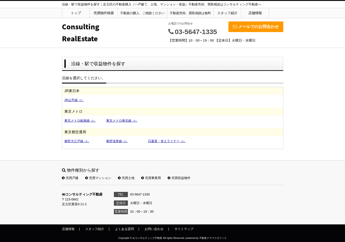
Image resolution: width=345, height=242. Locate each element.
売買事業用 (151, 178)
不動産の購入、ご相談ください (142, 13)
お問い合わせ (154, 229)
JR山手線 (74, 100)
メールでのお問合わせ (256, 26)
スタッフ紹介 (227, 13)
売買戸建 (70, 178)
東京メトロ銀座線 (80, 120)
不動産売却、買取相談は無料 (190, 13)
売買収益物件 (179, 178)
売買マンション (98, 178)
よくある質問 (124, 229)
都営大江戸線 (77, 141)
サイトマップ (183, 229)
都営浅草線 (117, 141)
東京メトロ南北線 (122, 120)
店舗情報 (255, 13)
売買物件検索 (104, 13)
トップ (76, 13)
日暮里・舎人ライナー (167, 141)
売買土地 (126, 178)
